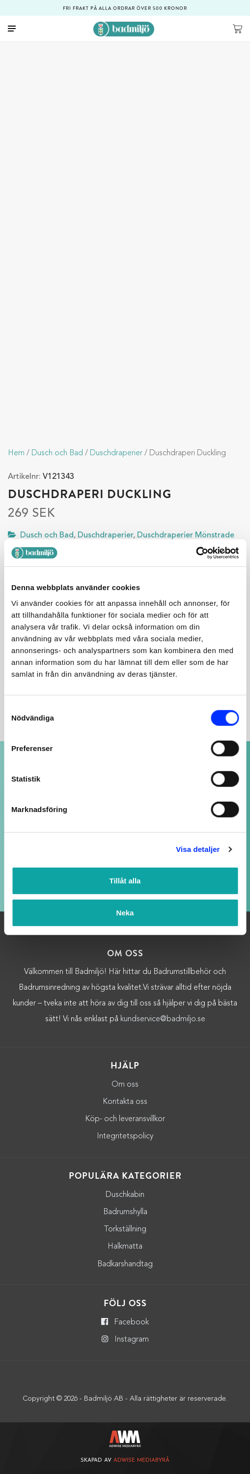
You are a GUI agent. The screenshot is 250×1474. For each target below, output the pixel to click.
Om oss (125, 1085)
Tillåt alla (125, 880)
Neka (125, 913)
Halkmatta (125, 1247)
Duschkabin (125, 1195)
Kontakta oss (125, 1102)
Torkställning (125, 1229)
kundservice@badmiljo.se (162, 1019)
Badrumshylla (125, 1212)
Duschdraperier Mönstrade (185, 535)
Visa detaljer (198, 849)
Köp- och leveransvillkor (125, 1119)
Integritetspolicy (125, 1136)
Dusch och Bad (57, 453)
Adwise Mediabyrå (141, 1460)
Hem (16, 453)
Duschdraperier (116, 453)
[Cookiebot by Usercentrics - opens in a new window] (196, 552)
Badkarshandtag (125, 1264)
